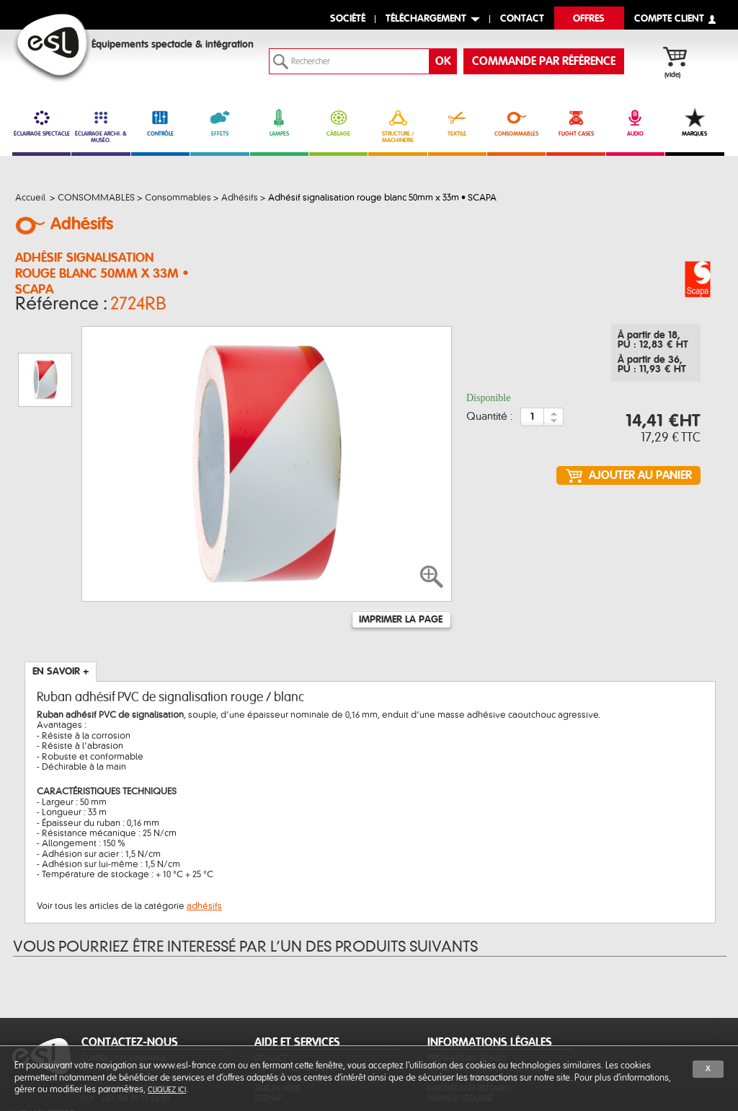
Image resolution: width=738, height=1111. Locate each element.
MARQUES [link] (694, 122)
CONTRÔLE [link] (160, 122)
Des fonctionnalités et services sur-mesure (321, 1000)
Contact (270, 985)
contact (522, 19)
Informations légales (466, 985)
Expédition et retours (467, 1015)
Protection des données (472, 1005)
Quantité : (489, 421)
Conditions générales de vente (484, 995)
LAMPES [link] (279, 122)
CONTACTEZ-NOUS (129, 969)
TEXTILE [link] (457, 122)
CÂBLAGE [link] (338, 122)
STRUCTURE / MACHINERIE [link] (397, 126)
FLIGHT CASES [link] (575, 122)
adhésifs (204, 833)
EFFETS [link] (219, 122)
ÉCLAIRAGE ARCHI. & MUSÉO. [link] (100, 126)
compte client (669, 19)
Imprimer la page (401, 547)
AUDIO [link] (635, 122)
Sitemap (268, 1025)
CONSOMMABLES (516, 122)
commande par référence (543, 61)
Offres (589, 19)
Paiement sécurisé (459, 1025)
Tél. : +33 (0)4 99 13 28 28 (125, 1015)
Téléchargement (426, 19)
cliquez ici (167, 1090)
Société (347, 19)
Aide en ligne (277, 1015)
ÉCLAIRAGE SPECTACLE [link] (41, 122)
